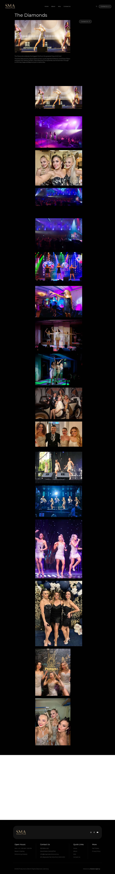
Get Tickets (95, 848)
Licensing (45, 869)
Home (46, 6)
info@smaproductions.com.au (49, 854)
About (53, 6)
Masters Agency (95, 869)
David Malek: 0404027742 (48, 851)
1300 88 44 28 (44, 848)
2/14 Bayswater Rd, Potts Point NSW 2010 (52, 857)
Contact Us (67, 6)
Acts (59, 6)
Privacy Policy (96, 851)
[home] (10, 6)
